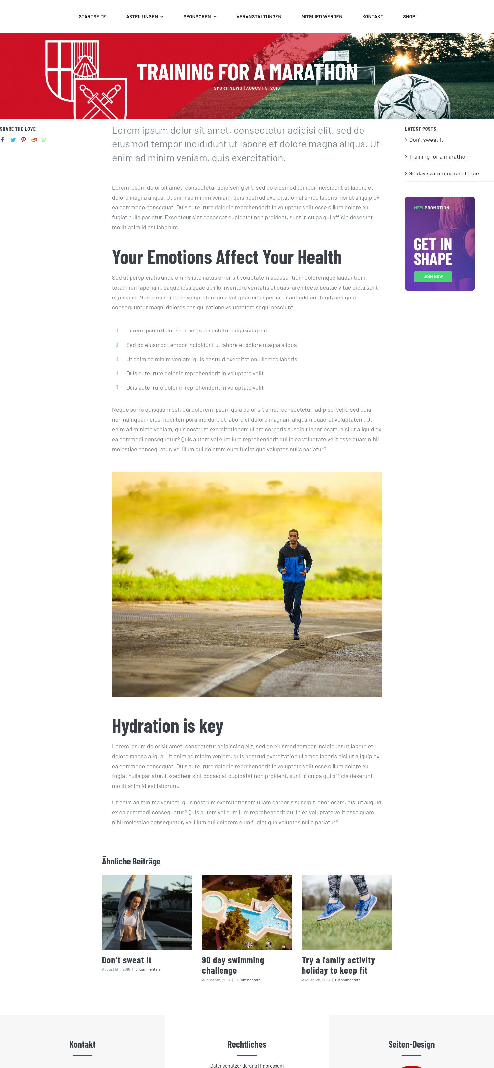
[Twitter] (13, 139)
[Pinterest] (23, 139)
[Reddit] (34, 139)
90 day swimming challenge (233, 965)
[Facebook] (3, 139)
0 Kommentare (148, 969)
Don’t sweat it (127, 959)
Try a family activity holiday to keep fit (338, 965)
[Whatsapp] (44, 139)
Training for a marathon (439, 156)
